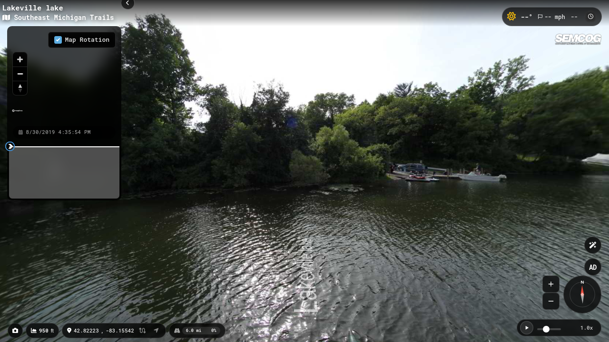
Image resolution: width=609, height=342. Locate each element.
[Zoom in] (20, 59)
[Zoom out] (20, 73)
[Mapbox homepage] (17, 114)
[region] (64, 75)
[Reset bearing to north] (20, 88)
